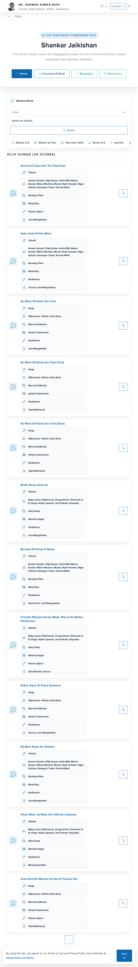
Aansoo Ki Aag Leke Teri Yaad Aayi (42, 166)
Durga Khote (62, 499)
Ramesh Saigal (36, 519)
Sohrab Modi (63, 187)
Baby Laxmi (34, 499)
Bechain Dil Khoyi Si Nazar (37, 549)
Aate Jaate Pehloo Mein (35, 233)
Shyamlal (74, 503)
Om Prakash (61, 503)
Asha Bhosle (35, 671)
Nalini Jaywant (46, 503)
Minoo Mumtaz (45, 184)
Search (69, 130)
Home (21, 74)
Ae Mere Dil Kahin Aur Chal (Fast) (42, 362)
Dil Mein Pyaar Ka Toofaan (37, 747)
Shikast (32, 491)
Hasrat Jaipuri (35, 211)
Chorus (32, 287)
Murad (57, 184)
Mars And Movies (37, 324)
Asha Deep (34, 511)
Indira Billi (64, 180)
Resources (113, 74)
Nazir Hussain (69, 184)
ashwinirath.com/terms (20, 958)
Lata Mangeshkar (37, 219)
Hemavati (75, 499)
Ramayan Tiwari (46, 187)
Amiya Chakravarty (38, 332)
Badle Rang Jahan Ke (34, 485)
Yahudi (32, 172)
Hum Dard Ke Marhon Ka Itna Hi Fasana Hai (48, 879)
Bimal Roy (33, 203)
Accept (124, 955)
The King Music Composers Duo (69, 35)
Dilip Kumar (51, 180)
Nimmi (45, 316)
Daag (31, 308)
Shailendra (34, 279)
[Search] (102, 6)
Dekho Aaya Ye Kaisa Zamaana (40, 685)
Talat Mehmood (36, 409)
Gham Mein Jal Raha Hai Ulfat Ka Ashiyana (48, 814)
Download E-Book (52, 74)
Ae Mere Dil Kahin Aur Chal (38, 301)
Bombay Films (35, 195)
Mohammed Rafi (37, 865)
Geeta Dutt (34, 603)
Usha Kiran (55, 316)
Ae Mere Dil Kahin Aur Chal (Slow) (42, 423)
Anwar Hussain (36, 180)
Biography (84, 74)
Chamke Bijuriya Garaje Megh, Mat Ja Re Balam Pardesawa (51, 619)
